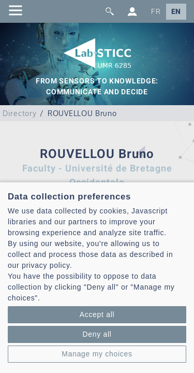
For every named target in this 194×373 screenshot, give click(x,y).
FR (155, 11)
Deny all (96, 334)
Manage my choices (97, 354)
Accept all (97, 314)
